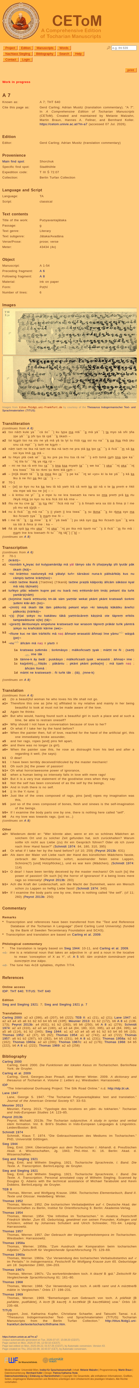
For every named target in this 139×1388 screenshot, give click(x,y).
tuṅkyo (14, 590)
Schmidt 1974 (65, 846)
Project (10, 48)
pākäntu (58, 663)
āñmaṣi (97, 633)
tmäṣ (104, 590)
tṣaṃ (120, 663)
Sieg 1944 (72, 948)
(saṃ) (130, 649)
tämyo (79, 564)
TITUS (30, 991)
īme (106, 633)
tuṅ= (71, 573)
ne (28, 633)
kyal (131, 582)
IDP (5, 991)
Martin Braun (125, 1369)
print (131, 70)
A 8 (42, 276)
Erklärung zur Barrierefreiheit (45, 1375)
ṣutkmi (18, 603)
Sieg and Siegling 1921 (20, 1004)
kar (76, 624)
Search (64, 53)
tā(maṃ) (32, 586)
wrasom (86, 624)
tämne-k (26, 659)
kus (125, 573)
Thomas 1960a (24, 1042)
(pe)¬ (17, 637)
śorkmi (129, 598)
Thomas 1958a (113, 1038)
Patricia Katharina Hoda (65, 1372)
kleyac (28, 564)
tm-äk (52, 598)
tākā (62, 615)
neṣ (75, 590)
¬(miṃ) (14, 607)
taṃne (29, 577)
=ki (92, 607)
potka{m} (97, 663)
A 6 (42, 271)
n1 (121, 632)
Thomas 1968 (114, 1042)
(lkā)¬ (27, 569)
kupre (45, 590)
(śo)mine (15, 598)
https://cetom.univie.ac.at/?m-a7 (63, 124)
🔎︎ (109, 48)
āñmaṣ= (119, 659)
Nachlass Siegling (17, 53)
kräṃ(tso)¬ (44, 577)
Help (78, 53)
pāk (131, 564)
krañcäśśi (35, 628)
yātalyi (60, 573)
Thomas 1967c (70, 1042)
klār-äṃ (29, 603)
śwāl (41, 659)
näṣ (21, 586)
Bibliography (44, 53)
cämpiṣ (18, 577)
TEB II (80, 1017)
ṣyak (95, 649)
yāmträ (129, 624)
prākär (110, 624)
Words (63, 48)
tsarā (67, 590)
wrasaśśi (83, 633)
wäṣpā (129, 633)
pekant (115, 590)
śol (38, 564)
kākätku (116, 607)
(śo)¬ (41, 603)
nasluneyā (38, 573)
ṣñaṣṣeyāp (104, 564)
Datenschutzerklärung (16, 1375)
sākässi (121, 582)
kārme (48, 628)
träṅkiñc (45, 633)
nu (132, 573)
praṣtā (84, 582)
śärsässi (83, 573)
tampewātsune (24, 619)
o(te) (39, 619)
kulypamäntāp (51, 564)
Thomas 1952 (13, 1035)
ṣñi (116, 564)
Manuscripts (45, 48)
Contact (10, 59)
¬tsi (11, 573)
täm (49, 607)
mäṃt (107, 649)
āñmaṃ (70, 633)
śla (124, 590)
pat (53, 590)
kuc (22, 633)
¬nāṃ (13, 582)
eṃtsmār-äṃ (89, 590)
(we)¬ (58, 628)
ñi (94, 564)
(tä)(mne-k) (84, 672)
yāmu (115, 633)
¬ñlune (14, 633)
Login (26, 59)
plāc (24, 590)
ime (33, 654)
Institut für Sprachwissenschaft (55, 1369)
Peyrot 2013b (106, 850)
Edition (26, 48)
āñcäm (109, 582)
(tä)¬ (48, 619)
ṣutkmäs (41, 649)
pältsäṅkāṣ (112, 573)
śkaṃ (17, 569)
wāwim (33, 590)
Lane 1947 (123, 1017)
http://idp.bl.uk (118, 1088)
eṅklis (129, 615)
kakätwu (50, 615)
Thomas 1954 (66, 1035)
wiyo (84, 607)
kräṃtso (22, 573)
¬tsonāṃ (15, 564)
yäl (72, 564)
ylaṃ (51, 643)
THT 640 (16, 991)
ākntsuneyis (31, 624)
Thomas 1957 (12, 1231)
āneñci (129, 607)
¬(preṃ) (15, 624)
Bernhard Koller (34, 1372)
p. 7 (84, 1004)
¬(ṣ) (11, 615)
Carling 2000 (12, 1017)
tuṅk (131, 590)
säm (62, 598)
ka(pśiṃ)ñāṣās (33, 663)
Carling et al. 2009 (86, 934)
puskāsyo (56, 659)
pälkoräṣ (60, 607)
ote (107, 615)
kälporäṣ (96, 582)
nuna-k (97, 573)
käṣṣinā (96, 615)
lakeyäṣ (102, 607)
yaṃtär (71, 598)
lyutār (123, 564)
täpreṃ (117, 615)
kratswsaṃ (65, 624)
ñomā (40, 668)
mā (66, 564)
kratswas (27, 649)
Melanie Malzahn (89, 1369)
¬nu (11, 643)
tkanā (33, 582)
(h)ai (20, 615)
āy (35, 659)
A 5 (76, 956)
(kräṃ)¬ (15, 560)
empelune (48, 624)
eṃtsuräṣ (39, 598)
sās (88, 564)
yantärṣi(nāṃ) (23, 594)
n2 (16, 642)
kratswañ (116, 598)
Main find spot (13, 161)
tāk (41, 607)
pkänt (93, 598)
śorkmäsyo (60, 649)
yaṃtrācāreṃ (78, 615)
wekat (83, 598)
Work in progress (16, 82)
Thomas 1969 (49, 1045)
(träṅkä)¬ (34, 611)
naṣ (60, 633)
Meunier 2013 (79, 1021)
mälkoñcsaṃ (81, 649)
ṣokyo (31, 615)
